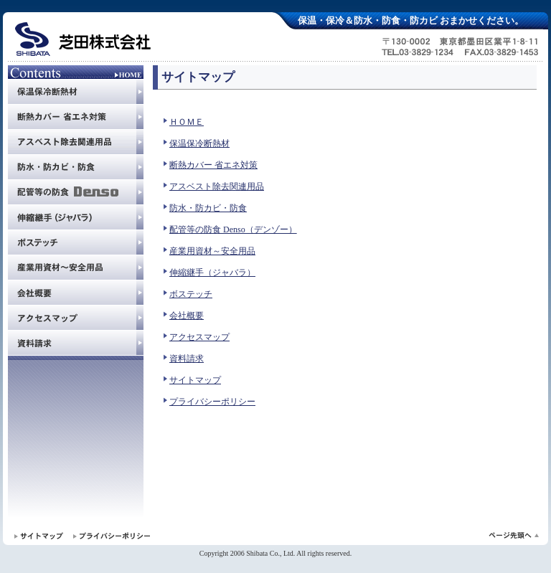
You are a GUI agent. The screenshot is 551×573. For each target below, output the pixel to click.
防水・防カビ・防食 (208, 208)
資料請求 (186, 359)
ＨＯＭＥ (186, 122)
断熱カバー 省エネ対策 (213, 165)
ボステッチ (190, 294)
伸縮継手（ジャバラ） (212, 272)
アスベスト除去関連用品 (216, 186)
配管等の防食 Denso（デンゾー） (233, 229)
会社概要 (186, 316)
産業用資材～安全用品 (212, 251)
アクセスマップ (199, 337)
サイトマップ (195, 380)
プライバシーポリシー (212, 402)
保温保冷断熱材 (199, 143)
